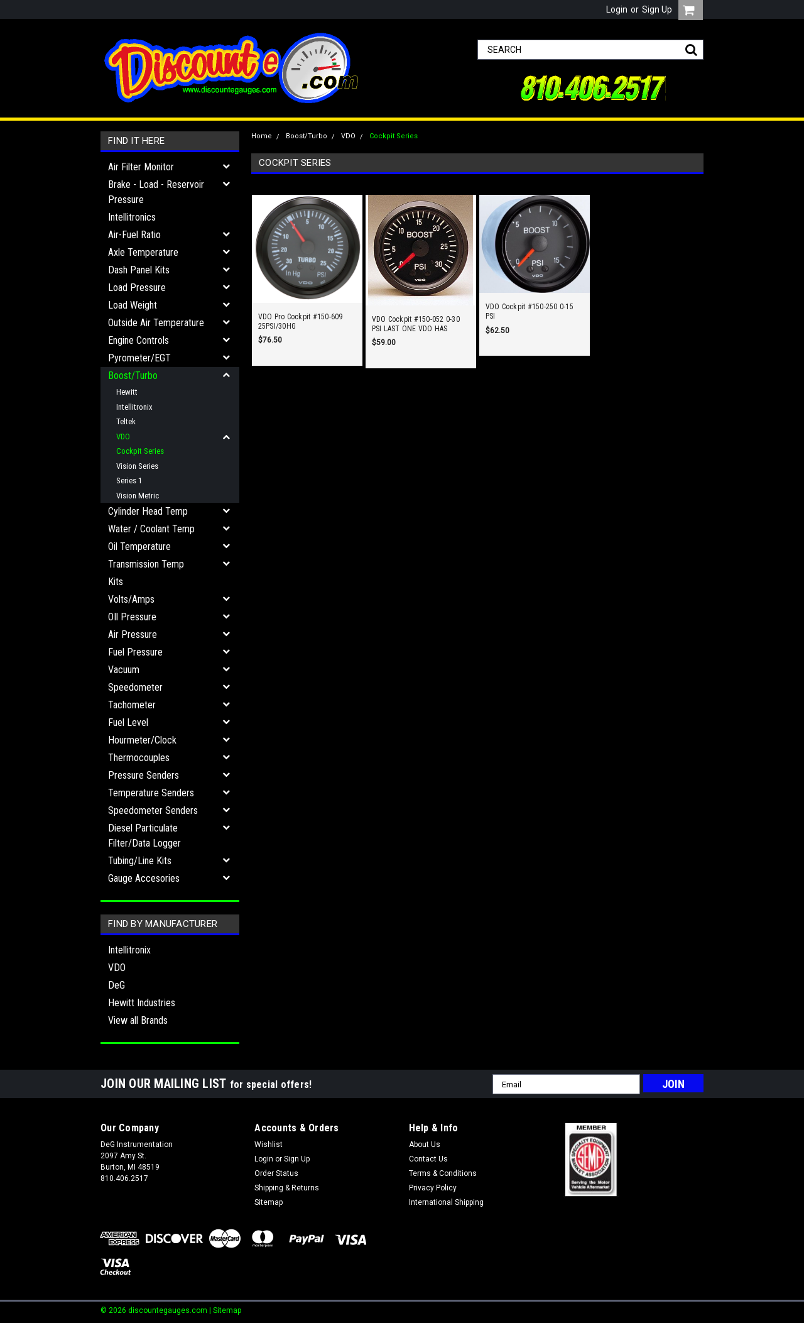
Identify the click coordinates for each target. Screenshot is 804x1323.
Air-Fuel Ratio (134, 235)
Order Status (276, 1173)
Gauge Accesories (144, 878)
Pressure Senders (143, 775)
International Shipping (446, 1202)
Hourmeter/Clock (142, 740)
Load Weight (132, 305)
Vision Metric (137, 495)
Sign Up (657, 9)
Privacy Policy (433, 1187)
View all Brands (138, 1020)
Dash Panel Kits (139, 270)
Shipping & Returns (286, 1187)
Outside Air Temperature (156, 323)
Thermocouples (139, 758)
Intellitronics (132, 217)
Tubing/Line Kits (139, 861)
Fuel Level (128, 722)
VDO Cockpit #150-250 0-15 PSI (529, 311)
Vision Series (137, 466)
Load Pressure (137, 288)
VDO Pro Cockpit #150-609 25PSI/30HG (300, 321)
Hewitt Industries (141, 1003)
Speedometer (135, 687)
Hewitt (127, 392)
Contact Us (428, 1159)
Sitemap (268, 1202)
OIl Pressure (132, 617)
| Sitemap (225, 1310)
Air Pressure (132, 634)
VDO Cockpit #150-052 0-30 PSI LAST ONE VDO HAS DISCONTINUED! (416, 324)
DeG (116, 985)
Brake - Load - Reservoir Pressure (156, 192)
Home (261, 136)
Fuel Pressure (135, 652)
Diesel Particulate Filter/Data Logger (144, 835)
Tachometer (132, 705)
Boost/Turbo (133, 376)
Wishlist (268, 1144)
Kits (115, 582)
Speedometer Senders (153, 810)
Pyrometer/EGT (139, 358)
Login (616, 9)
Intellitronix (134, 407)
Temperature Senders (151, 793)
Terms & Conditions (443, 1173)
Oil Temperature (139, 546)
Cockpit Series (140, 451)
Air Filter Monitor (141, 167)
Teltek (126, 421)
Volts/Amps (131, 599)
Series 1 (129, 480)
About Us (424, 1144)
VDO (123, 436)
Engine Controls (138, 340)
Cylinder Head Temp (148, 511)
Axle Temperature (143, 252)
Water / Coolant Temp (151, 529)
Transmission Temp (146, 564)
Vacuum (123, 670)
